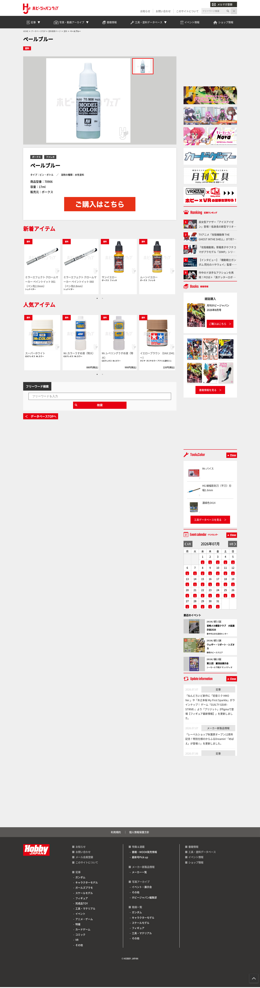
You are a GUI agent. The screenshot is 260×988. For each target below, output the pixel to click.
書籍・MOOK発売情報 (144, 852)
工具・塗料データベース (202, 852)
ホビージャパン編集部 (144, 898)
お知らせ (145, 11)
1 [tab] (97, 299)
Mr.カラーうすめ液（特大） (79, 353)
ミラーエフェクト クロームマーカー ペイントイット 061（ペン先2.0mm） (41, 282)
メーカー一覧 (139, 873)
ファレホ (50, 157)
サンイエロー (109, 277)
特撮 (77, 925)
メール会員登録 (84, 858)
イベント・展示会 (142, 888)
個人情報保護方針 (139, 833)
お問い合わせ (163, 11)
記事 (218, 690)
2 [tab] (102, 299)
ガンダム (80, 878)
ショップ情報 (195, 863)
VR (76, 940)
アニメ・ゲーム (84, 919)
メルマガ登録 (222, 4)
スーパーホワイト (35, 353)
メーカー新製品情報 (218, 729)
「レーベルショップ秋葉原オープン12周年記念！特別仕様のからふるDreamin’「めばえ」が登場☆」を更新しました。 (209, 739)
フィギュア (81, 899)
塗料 (27, 49)
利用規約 (116, 833)
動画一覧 (137, 907)
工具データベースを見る (208, 520)
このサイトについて (187, 11)
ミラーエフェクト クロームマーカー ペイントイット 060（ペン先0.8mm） (79, 282)
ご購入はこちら (217, 324)
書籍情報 (193, 847)
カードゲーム (82, 930)
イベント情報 (195, 858)
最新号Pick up (140, 858)
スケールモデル (84, 893)
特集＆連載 (138, 847)
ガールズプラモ (84, 888)
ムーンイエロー (149, 277)
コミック (80, 935)
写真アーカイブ (141, 882)
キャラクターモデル (86, 883)
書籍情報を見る (208, 390)
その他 (79, 945)
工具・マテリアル (85, 909)
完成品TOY (81, 904)
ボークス (36, 157)
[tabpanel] (42, 267)
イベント (80, 914)
